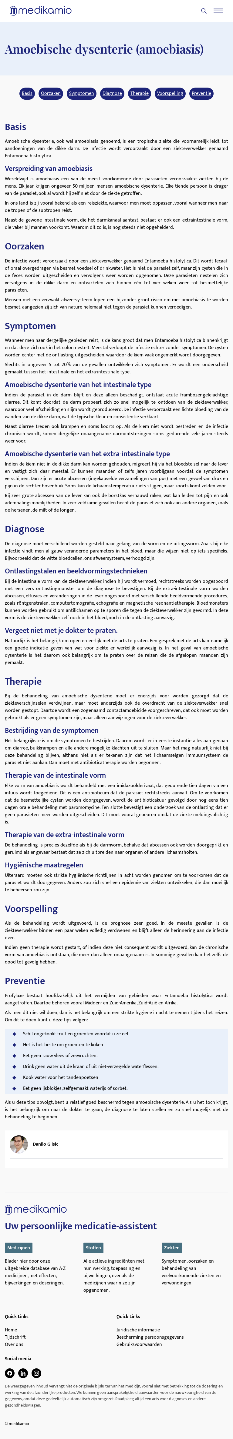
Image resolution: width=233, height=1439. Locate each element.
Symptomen (81, 93)
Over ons (14, 1344)
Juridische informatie (138, 1330)
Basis (27, 93)
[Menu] (218, 11)
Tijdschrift (15, 1337)
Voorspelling (170, 93)
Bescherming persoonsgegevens (150, 1337)
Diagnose (112, 93)
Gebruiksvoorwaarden (139, 1344)
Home (11, 1330)
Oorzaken (51, 93)
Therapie (139, 93)
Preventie (201, 93)
